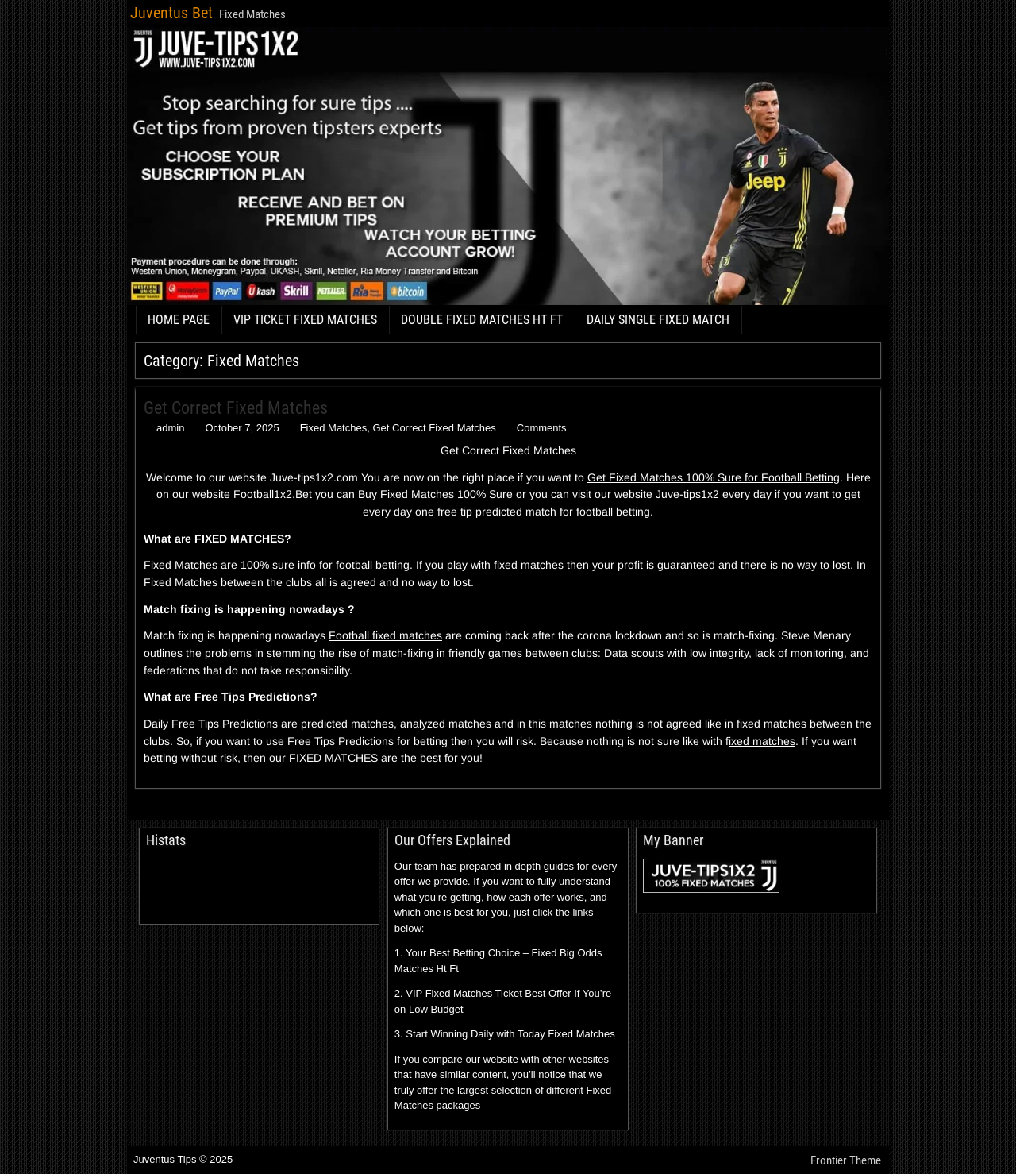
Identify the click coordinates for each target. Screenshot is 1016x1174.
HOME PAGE (179, 319)
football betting (373, 564)
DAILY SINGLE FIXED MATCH (658, 319)
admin (170, 428)
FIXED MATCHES (333, 757)
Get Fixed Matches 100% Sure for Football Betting (713, 477)
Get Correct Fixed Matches (236, 408)
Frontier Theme (845, 1160)
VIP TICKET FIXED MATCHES (305, 319)
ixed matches (762, 741)
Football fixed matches (385, 635)
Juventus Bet (171, 12)
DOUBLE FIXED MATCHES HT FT (482, 319)
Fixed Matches (334, 428)
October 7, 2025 (242, 428)
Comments (542, 428)
